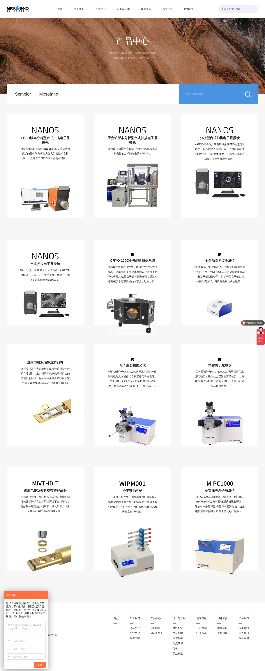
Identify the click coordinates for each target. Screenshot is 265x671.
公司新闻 (201, 627)
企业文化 (135, 632)
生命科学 (178, 632)
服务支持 (168, 9)
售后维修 (222, 632)
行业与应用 (123, 9)
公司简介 (135, 627)
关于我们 (79, 9)
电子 (175, 648)
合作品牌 (135, 638)
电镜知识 (222, 627)
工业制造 (178, 653)
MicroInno (48, 94)
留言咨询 (244, 638)
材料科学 (178, 627)
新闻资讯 (146, 9)
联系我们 (189, 9)
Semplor (23, 94)
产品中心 (100, 9)
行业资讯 (201, 632)
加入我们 (244, 632)
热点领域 (178, 643)
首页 (60, 9)
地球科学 (178, 638)
